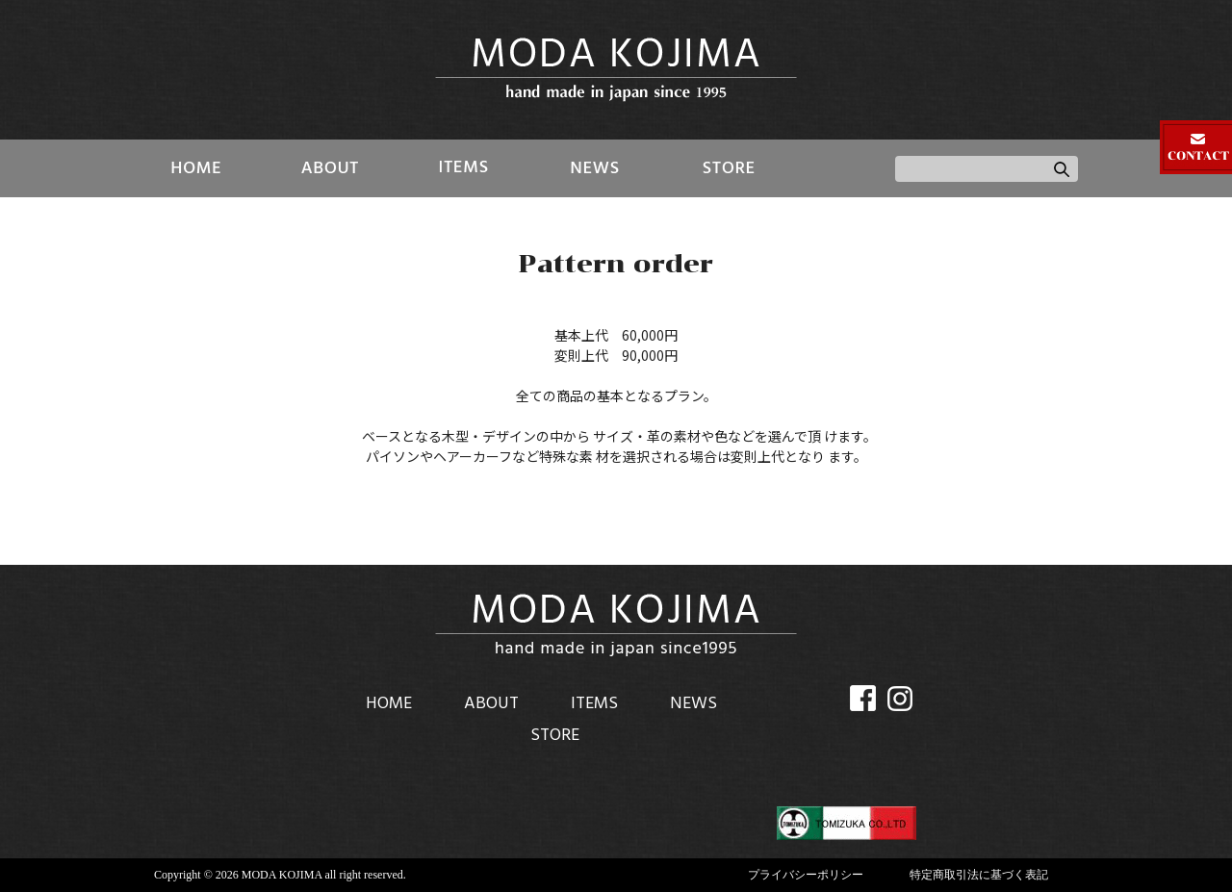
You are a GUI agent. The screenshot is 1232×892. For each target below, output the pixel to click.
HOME (197, 168)
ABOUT (329, 168)
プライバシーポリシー (805, 874)
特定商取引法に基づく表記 (979, 874)
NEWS (595, 168)
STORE (728, 168)
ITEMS (462, 168)
